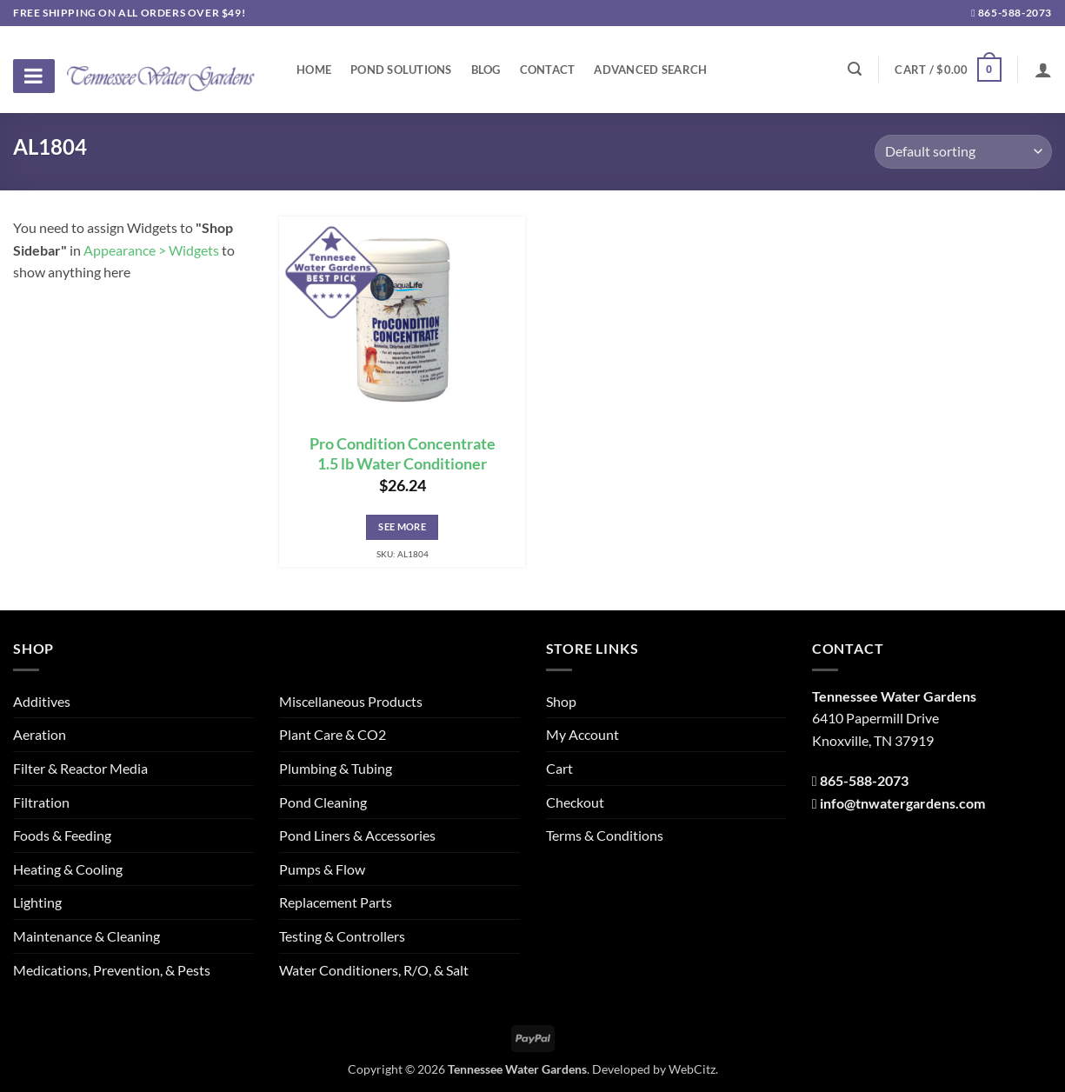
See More (402, 526)
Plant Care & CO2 (332, 734)
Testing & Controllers (342, 936)
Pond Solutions (401, 70)
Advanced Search (650, 70)
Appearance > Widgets (151, 250)
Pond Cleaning (323, 802)
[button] (948, 69)
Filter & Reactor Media (80, 768)
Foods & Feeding (62, 835)
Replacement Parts (335, 902)
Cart (559, 768)
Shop (561, 701)
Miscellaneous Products (351, 701)
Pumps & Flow (322, 869)
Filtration (41, 802)
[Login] (1043, 69)
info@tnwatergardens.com (902, 803)
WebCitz (692, 1069)
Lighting (37, 902)
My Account (582, 734)
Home (313, 70)
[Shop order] (963, 152)
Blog (486, 70)
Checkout (575, 802)
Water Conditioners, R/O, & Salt (374, 970)
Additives (41, 701)
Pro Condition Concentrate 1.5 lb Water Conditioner (403, 454)
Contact (548, 70)
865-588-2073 (1011, 12)
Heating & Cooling (68, 869)
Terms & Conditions (604, 835)
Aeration (39, 734)
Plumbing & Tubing (335, 768)
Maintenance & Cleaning (86, 936)
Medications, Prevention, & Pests (111, 970)
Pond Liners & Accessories (357, 835)
